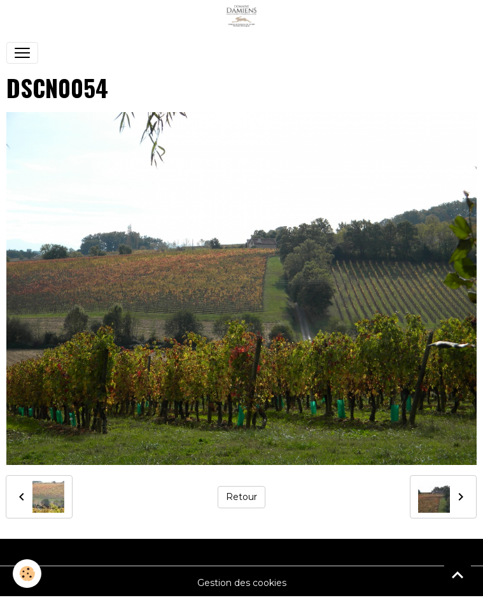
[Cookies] (27, 573)
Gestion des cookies (241, 583)
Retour (241, 497)
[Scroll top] (457, 574)
